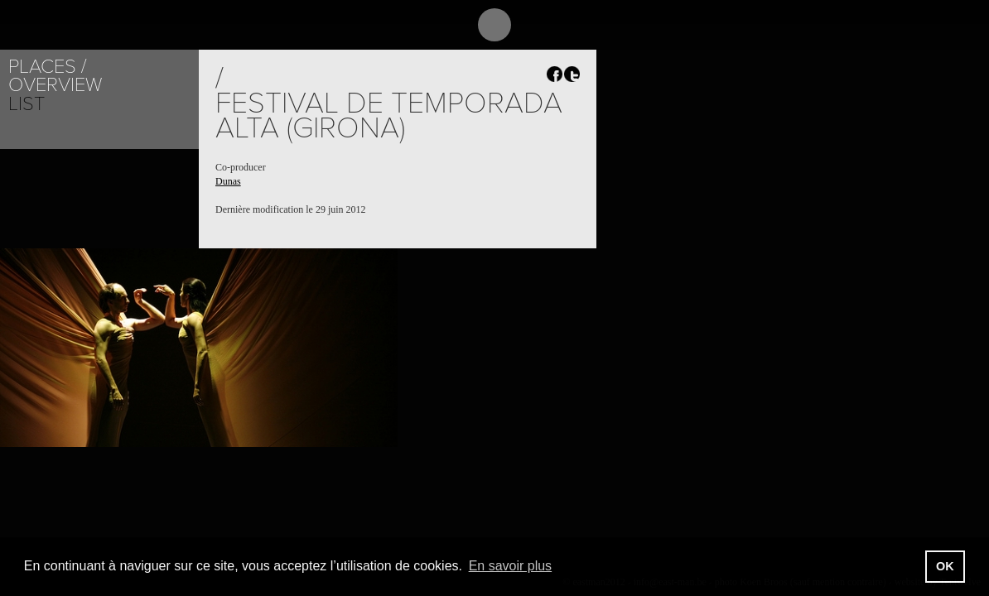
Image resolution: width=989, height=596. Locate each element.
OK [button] (945, 566)
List (26, 104)
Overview (55, 85)
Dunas (228, 181)
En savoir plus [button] (510, 566)
